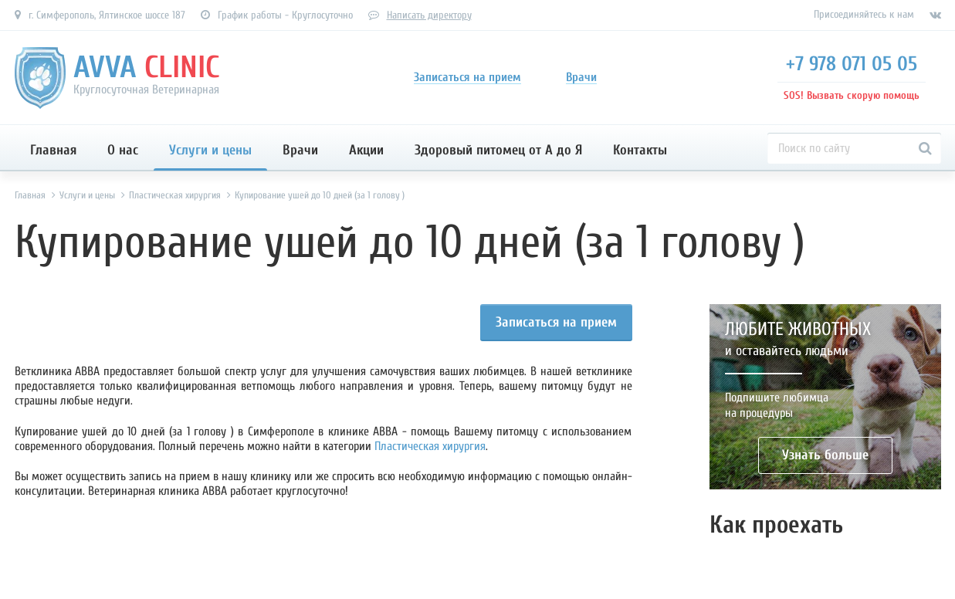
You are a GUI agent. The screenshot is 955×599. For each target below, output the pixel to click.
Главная (53, 150)
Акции (366, 150)
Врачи (300, 150)
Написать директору (429, 15)
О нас (122, 150)
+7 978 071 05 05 (851, 64)
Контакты (640, 150)
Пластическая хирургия (430, 446)
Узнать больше (825, 455)
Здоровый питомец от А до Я (498, 150)
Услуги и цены (210, 150)
